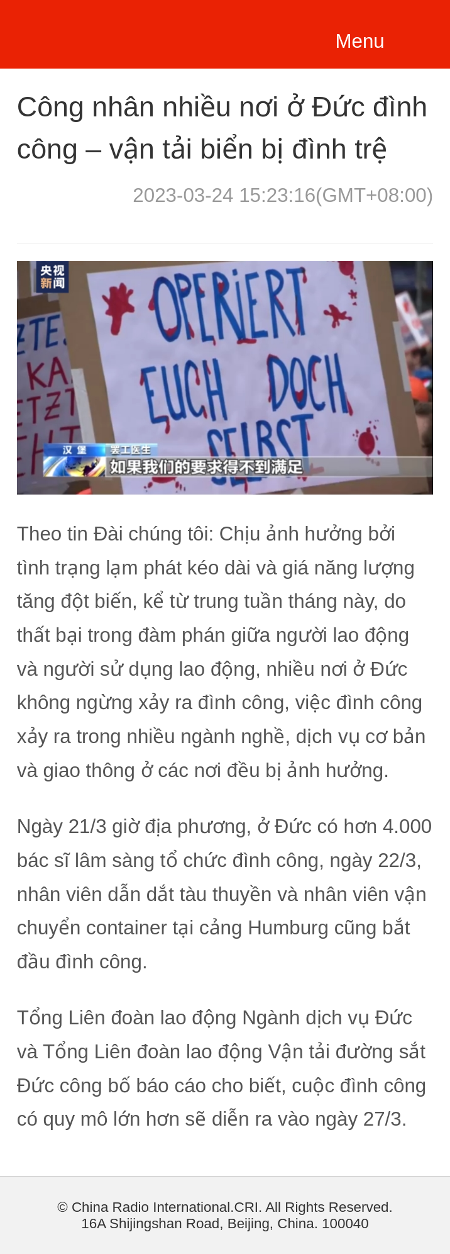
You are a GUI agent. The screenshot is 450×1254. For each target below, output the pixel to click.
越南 (99, 32)
